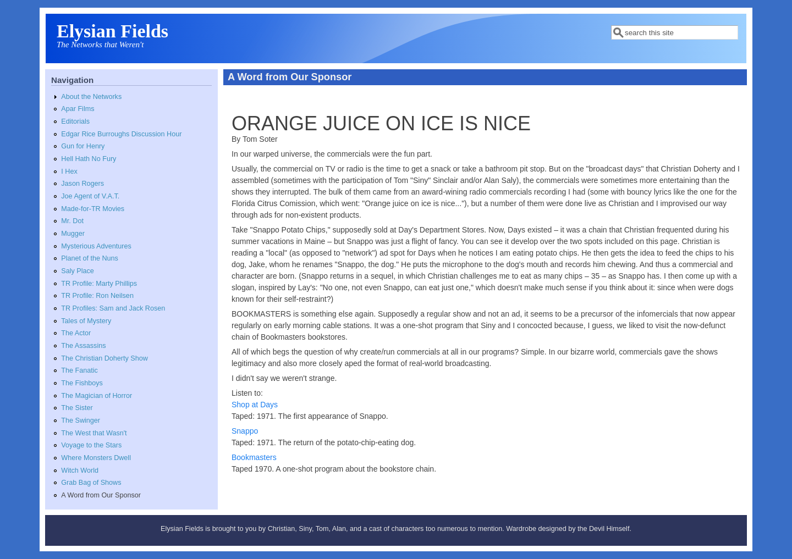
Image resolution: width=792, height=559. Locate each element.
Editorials (75, 121)
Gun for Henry (83, 146)
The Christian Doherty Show (104, 358)
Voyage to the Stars (91, 445)
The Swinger (80, 420)
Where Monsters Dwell (96, 458)
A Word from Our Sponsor (101, 495)
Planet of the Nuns (89, 258)
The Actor (76, 333)
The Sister (76, 408)
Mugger (73, 233)
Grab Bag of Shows (91, 482)
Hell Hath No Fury (88, 159)
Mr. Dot (72, 221)
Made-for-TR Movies (92, 209)
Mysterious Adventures (96, 246)
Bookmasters (254, 457)
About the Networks (91, 97)
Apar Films (77, 109)
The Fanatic (79, 370)
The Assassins (83, 346)
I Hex (69, 171)
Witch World (79, 470)
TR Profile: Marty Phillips (99, 283)
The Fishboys (82, 383)
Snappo (245, 431)
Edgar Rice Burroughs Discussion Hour (121, 134)
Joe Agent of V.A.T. (90, 196)
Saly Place (77, 271)
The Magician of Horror (96, 396)
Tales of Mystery (86, 321)
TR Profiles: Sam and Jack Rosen (113, 308)
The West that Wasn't (94, 433)
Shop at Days (255, 404)
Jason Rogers (82, 183)
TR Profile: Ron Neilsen (97, 296)
